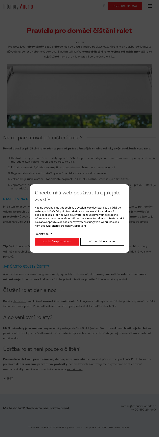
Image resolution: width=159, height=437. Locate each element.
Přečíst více (42, 234)
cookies (92, 207)
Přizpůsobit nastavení (102, 241)
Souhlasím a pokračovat (56, 241)
